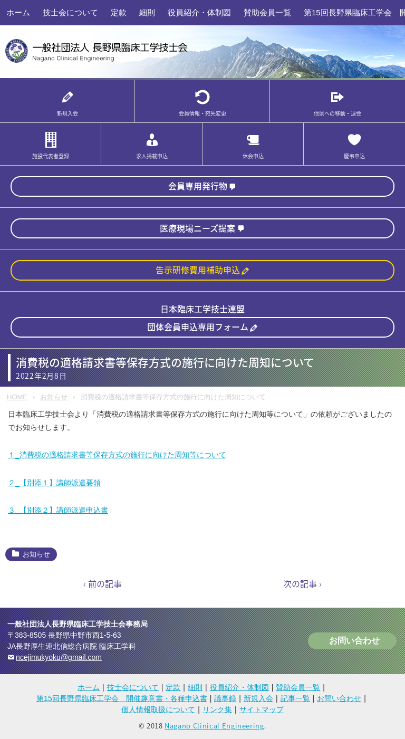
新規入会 (258, 698)
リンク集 (217, 709)
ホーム (18, 12)
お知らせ (54, 397)
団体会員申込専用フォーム (197, 326)
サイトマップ (261, 709)
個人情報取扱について (158, 709)
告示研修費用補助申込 (198, 269)
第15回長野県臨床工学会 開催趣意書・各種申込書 (121, 698)
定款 (119, 12)
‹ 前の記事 (102, 583)
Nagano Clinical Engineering (214, 726)
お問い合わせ (354, 640)
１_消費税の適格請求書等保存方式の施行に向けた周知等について (117, 454)
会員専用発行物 (197, 185)
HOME (17, 397)
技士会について (70, 12)
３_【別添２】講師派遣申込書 (58, 510)
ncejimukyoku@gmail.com (59, 657)
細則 (147, 12)
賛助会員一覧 (267, 12)
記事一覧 (295, 698)
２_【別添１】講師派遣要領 (54, 482)
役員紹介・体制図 (199, 12)
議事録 (225, 698)
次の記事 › (302, 583)
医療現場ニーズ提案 (197, 228)
